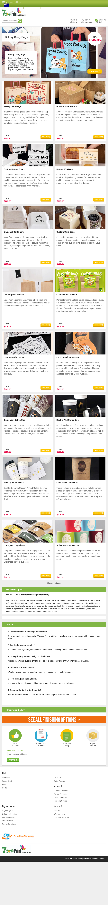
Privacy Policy (7, 864)
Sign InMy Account (87, 21)
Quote (4, 831)
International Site (13, 2)
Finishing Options (60, 844)
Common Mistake (60, 841)
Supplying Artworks (61, 834)
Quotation (17, 8)
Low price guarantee (61, 861)
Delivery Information (9, 857)
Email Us (57, 821)
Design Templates (60, 838)
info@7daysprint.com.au (55, 8)
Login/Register (7, 854)
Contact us (6, 821)
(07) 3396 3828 (33, 8)
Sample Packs (7, 824)
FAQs (4, 828)
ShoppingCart (100, 21)
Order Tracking (59, 824)
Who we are (58, 854)
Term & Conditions (9, 867)
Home (6, 8)
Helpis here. (74, 21)
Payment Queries (8, 861)
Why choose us (60, 857)
